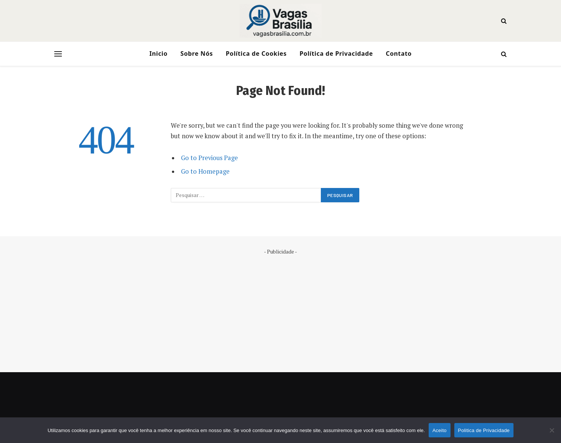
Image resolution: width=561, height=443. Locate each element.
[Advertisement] (280, 308)
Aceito (439, 430)
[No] (551, 430)
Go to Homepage (205, 171)
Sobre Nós (196, 53)
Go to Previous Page (209, 158)
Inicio (158, 53)
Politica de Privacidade (484, 430)
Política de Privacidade (336, 53)
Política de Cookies (256, 53)
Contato (399, 53)
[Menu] (58, 54)
